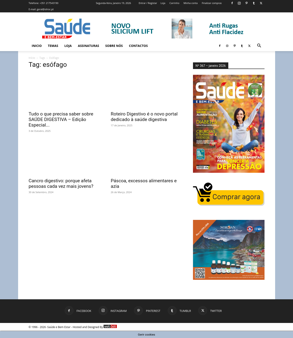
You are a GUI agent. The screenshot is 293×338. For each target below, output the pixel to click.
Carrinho (174, 3)
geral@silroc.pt (45, 9)
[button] (259, 46)
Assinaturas (88, 46)
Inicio (37, 46)
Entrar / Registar (148, 3)
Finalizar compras (212, 3)
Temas (53, 46)
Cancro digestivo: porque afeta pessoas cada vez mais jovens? (61, 183)
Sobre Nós (114, 46)
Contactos (138, 46)
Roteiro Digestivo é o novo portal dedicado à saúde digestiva (144, 116)
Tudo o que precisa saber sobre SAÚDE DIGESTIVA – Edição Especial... (61, 119)
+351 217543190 (49, 3)
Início (32, 58)
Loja (163, 3)
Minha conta (190, 3)
